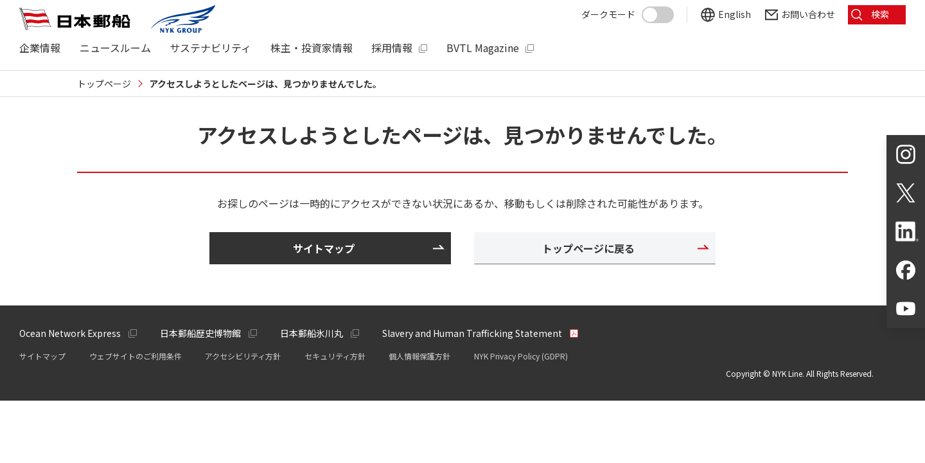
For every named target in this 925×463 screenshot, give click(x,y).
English (734, 14)
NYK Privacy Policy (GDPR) (521, 355)
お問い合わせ (808, 14)
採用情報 (391, 48)
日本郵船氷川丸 (311, 333)
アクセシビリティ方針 (243, 355)
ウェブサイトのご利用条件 (135, 355)
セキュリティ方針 (335, 355)
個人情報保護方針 (419, 355)
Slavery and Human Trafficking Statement (472, 333)
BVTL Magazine (482, 48)
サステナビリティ (210, 48)
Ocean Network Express (70, 333)
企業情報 (39, 48)
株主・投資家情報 (311, 48)
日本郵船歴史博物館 (200, 333)
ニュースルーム (115, 48)
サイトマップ (42, 355)
